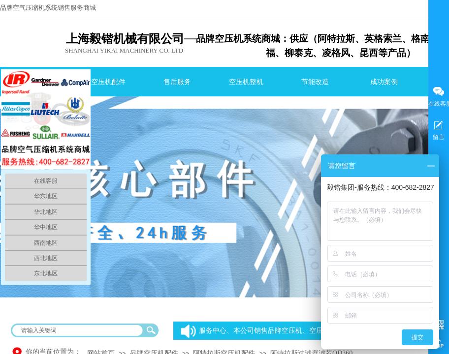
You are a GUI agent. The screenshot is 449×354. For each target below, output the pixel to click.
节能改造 (315, 82)
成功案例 (384, 82)
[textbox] (78, 330)
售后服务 (177, 82)
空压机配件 (108, 82)
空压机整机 (246, 82)
